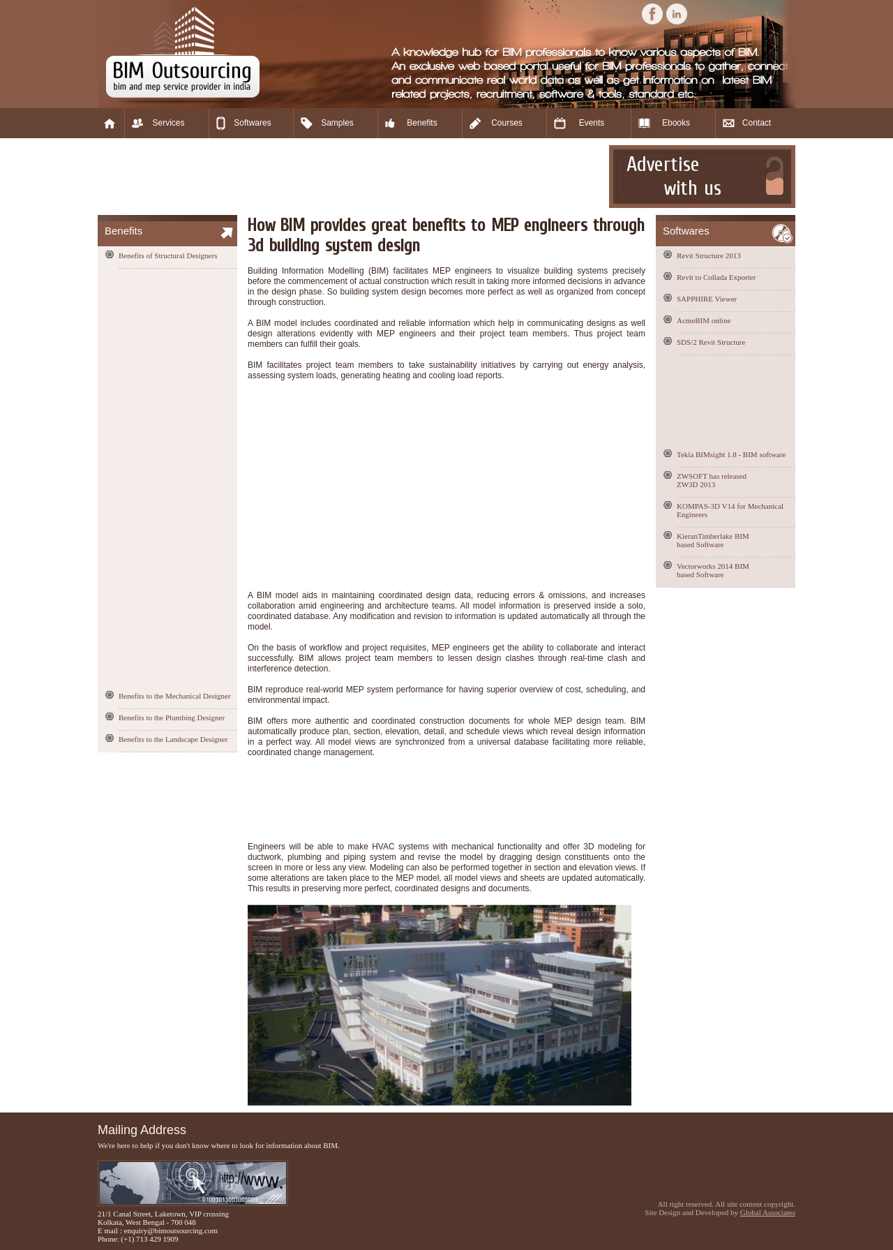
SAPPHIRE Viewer (707, 299)
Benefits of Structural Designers (168, 255)
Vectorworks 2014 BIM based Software (713, 570)
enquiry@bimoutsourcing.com (171, 1230)
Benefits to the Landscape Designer (173, 739)
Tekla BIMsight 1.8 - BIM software (731, 454)
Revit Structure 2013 (709, 255)
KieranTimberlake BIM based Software (713, 540)
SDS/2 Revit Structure (711, 342)
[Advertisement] (352, 176)
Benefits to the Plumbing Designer (172, 717)
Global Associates (767, 1212)
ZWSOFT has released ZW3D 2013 (711, 480)
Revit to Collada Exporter (716, 277)
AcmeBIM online (703, 320)
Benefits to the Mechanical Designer (175, 696)
